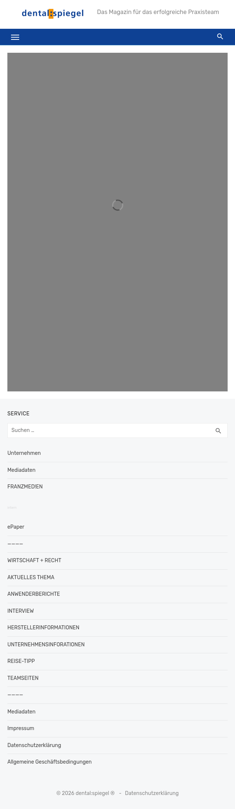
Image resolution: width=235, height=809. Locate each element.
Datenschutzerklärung (34, 745)
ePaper (15, 527)
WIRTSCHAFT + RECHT (34, 560)
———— (15, 544)
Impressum (20, 728)
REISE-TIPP (21, 661)
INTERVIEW (20, 611)
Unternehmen (24, 453)
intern (12, 507)
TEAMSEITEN (22, 678)
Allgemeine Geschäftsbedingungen (49, 762)
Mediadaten (21, 470)
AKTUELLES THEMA (30, 577)
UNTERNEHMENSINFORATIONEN (45, 645)
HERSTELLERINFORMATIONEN (43, 628)
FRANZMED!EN (25, 487)
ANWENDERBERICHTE (33, 594)
